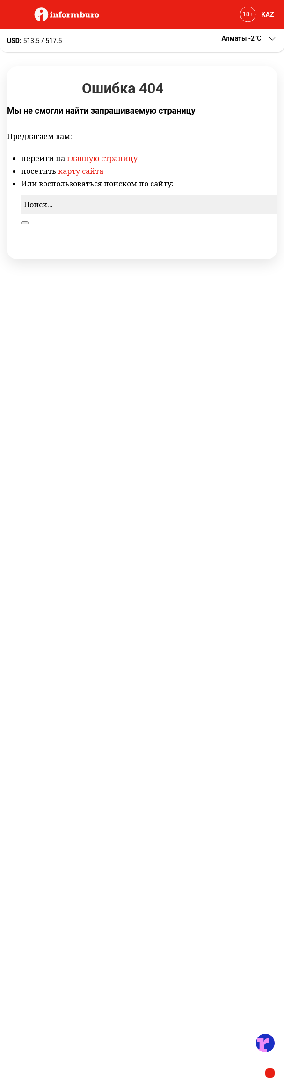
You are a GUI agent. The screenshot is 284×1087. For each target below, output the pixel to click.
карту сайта (80, 171)
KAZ (268, 14)
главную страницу (102, 158)
